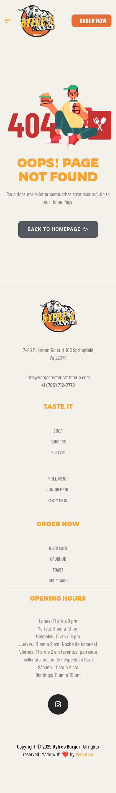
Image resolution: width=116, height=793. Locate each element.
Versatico (84, 754)
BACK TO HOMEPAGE (58, 229)
